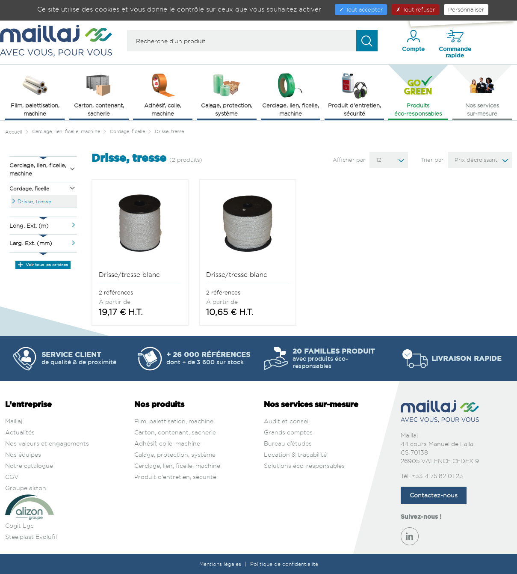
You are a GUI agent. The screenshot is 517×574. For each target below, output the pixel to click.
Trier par (432, 159)
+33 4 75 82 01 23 (437, 475)
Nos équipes (23, 454)
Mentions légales (221, 564)
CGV (12, 476)
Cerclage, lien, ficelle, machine (177, 465)
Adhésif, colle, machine (167, 443)
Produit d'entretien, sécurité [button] (354, 94)
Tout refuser (415, 9)
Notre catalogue (29, 465)
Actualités (20, 432)
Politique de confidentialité (284, 564)
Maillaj (13, 421)
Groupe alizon (25, 487)
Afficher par (349, 159)
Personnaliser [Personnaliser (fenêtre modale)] (466, 9)
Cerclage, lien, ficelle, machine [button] (290, 94)
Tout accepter (361, 9)
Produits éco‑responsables (418, 94)
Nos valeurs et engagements (47, 443)
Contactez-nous (434, 495)
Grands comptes (288, 432)
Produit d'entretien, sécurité (175, 476)
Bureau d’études (288, 443)
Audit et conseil (287, 421)
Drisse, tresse (34, 201)
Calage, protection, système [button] (226, 94)
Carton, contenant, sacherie (175, 432)
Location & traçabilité (295, 454)
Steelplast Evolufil (31, 536)
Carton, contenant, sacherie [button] (99, 94)
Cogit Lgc (19, 525)
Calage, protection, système (175, 454)
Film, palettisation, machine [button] (35, 94)
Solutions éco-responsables (304, 465)
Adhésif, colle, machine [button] (162, 94)
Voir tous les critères (43, 264)
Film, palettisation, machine (173, 421)
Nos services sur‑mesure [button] (482, 94)
